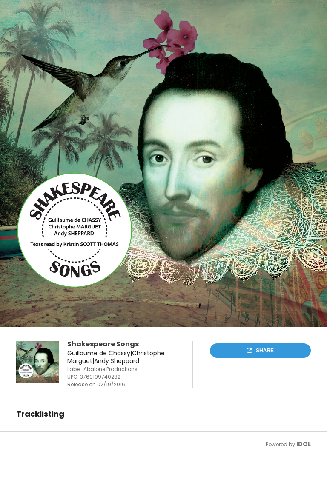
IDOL (303, 444)
